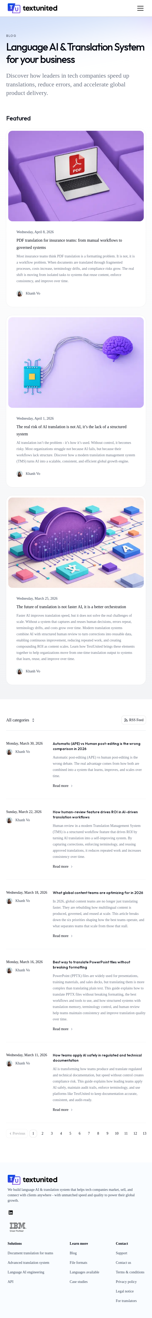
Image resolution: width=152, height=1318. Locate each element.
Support (121, 1253)
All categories (20, 720)
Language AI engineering (26, 1272)
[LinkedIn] (11, 1212)
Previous (17, 1134)
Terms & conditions (130, 1272)
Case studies (79, 1282)
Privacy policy (126, 1282)
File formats (78, 1263)
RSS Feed (133, 720)
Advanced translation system (28, 1263)
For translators (126, 1301)
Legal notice (125, 1291)
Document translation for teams (30, 1253)
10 (117, 1133)
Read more (99, 785)
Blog (73, 1253)
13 (144, 1133)
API (11, 1282)
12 (135, 1133)
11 (126, 1133)
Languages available (84, 1272)
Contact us (123, 1263)
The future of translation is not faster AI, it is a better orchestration (71, 607)
